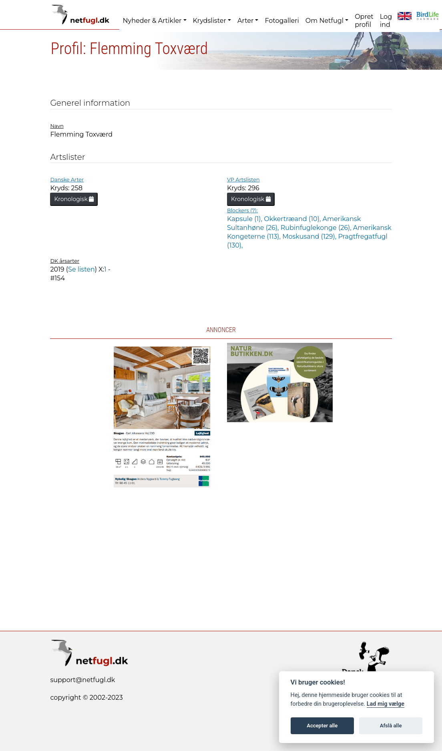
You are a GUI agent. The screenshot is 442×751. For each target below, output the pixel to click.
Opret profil (364, 20)
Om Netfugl (324, 20)
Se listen (81, 269)
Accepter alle (322, 726)
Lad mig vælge (385, 704)
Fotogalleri (282, 20)
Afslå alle (391, 726)
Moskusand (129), (310, 236)
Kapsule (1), (245, 219)
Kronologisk (74, 199)
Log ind (386, 20)
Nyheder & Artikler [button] (152, 20)
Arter (245, 20)
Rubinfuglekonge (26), (317, 228)
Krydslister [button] (209, 20)
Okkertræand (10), (293, 219)
